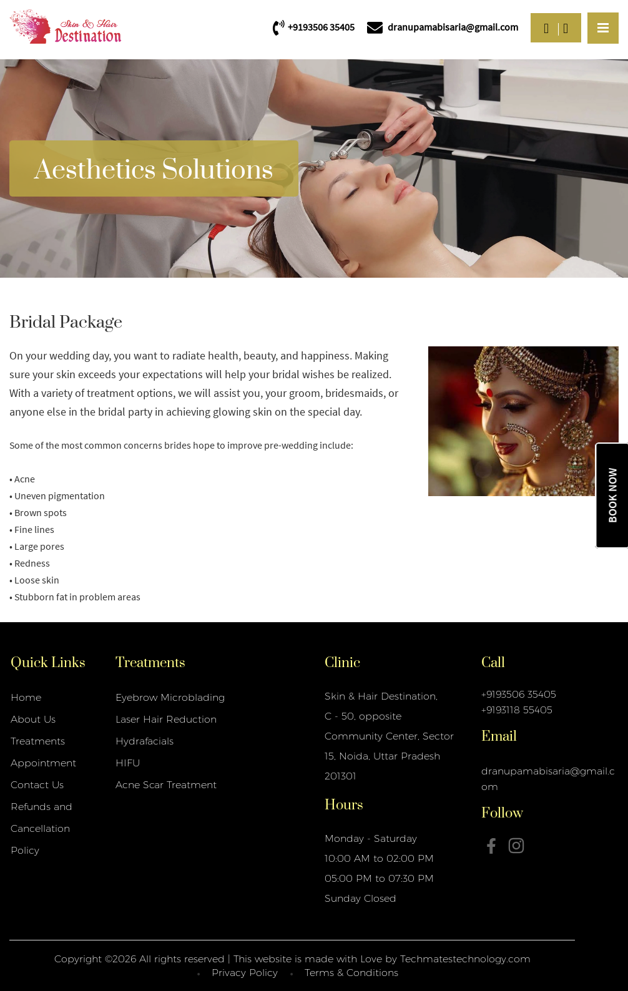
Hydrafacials (144, 741)
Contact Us (37, 785)
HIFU (127, 763)
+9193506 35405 (518, 694)
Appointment (43, 763)
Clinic (342, 662)
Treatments (38, 741)
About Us (33, 719)
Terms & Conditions (351, 973)
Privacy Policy (245, 973)
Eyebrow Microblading (170, 697)
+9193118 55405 (516, 710)
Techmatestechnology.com (465, 959)
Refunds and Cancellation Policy (41, 828)
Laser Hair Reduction (166, 719)
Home (26, 697)
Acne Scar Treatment (166, 785)
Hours (344, 804)
